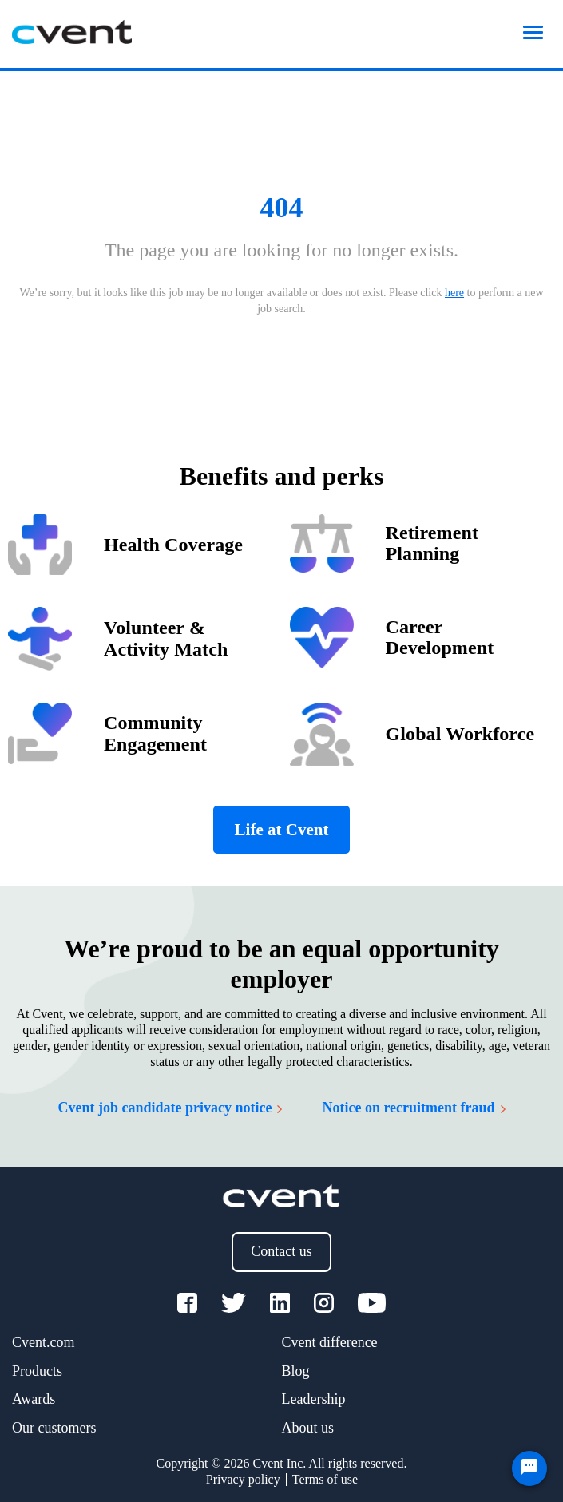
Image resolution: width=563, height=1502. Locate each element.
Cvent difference (330, 1342)
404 (281, 208)
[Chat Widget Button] (529, 1468)
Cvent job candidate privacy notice (169, 1108)
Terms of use (325, 1479)
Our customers (54, 1428)
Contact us (281, 1251)
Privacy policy (243, 1479)
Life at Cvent (282, 829)
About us (308, 1428)
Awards (33, 1399)
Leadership (314, 1399)
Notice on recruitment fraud (413, 1108)
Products (37, 1371)
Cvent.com (43, 1342)
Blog (296, 1371)
